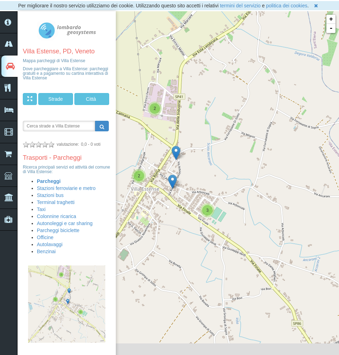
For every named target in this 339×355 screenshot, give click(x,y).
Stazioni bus (50, 195)
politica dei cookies (286, 5)
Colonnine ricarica (56, 216)
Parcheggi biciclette (58, 230)
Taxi (41, 209)
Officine (45, 237)
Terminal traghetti (55, 202)
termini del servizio (240, 5)
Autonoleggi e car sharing (65, 223)
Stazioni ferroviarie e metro (66, 188)
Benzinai (46, 251)
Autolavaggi (49, 244)
